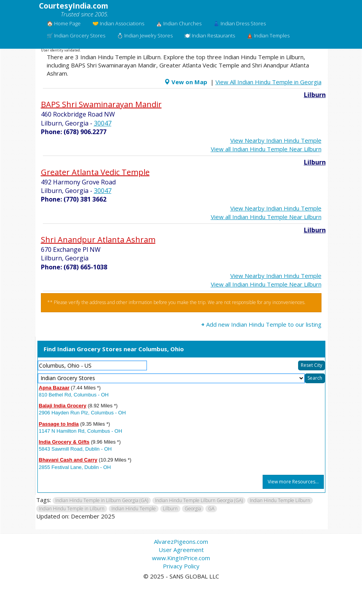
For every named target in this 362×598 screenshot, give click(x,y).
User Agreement (181, 550)
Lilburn (315, 94)
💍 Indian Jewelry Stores (145, 35)
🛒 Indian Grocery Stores (76, 35)
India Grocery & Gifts (64, 442)
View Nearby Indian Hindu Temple (275, 140)
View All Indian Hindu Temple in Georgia (268, 82)
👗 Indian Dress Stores (239, 23)
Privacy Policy (181, 566)
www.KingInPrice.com (181, 558)
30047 (102, 123)
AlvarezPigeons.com (181, 541)
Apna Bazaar (54, 388)
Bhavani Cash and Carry (68, 460)
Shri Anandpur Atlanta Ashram (98, 239)
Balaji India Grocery (63, 406)
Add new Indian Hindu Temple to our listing (261, 324)
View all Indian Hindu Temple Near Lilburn (266, 149)
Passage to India (59, 424)
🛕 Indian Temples (268, 35)
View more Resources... (293, 481)
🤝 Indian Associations (118, 23)
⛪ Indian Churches (178, 23)
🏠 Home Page (64, 23)
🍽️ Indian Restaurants (209, 35)
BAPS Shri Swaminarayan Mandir (101, 104)
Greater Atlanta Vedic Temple (95, 172)
